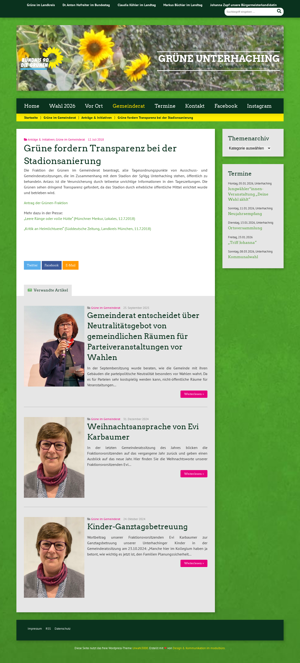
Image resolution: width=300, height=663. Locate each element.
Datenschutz (63, 629)
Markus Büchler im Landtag (182, 5)
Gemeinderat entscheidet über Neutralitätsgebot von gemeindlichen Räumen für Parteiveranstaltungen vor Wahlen (143, 336)
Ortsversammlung (245, 228)
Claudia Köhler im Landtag (137, 5)
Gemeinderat (129, 106)
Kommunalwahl (243, 257)
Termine (165, 106)
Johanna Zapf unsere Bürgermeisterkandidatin (243, 5)
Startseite (31, 117)
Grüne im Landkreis (41, 5)
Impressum (35, 629)
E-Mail (70, 265)
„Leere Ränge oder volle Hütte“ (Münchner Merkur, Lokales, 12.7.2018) (79, 218)
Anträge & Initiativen (96, 117)
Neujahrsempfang (245, 213)
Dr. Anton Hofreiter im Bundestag (86, 5)
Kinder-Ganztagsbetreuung (137, 526)
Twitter (32, 265)
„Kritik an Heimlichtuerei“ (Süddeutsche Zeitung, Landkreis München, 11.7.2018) (87, 228)
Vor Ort (94, 106)
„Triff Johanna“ (242, 242)
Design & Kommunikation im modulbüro (199, 648)
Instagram (259, 106)
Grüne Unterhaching (219, 58)
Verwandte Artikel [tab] (51, 290)
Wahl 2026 (62, 106)
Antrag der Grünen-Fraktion (46, 202)
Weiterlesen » (194, 394)
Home (31, 106)
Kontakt (195, 106)
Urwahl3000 (140, 648)
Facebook (225, 106)
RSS (48, 629)
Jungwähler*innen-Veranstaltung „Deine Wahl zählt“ (248, 194)
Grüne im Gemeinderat (60, 117)
